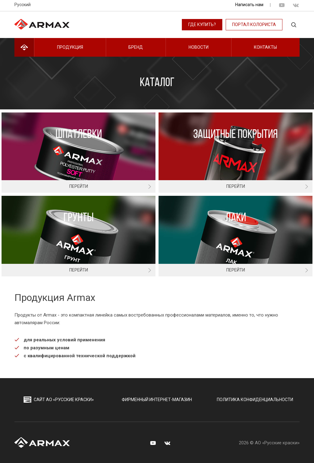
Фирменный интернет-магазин (157, 399)
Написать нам (249, 4)
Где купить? (202, 24)
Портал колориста (254, 24)
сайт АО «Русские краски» (59, 400)
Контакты (265, 47)
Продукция (70, 47)
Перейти (78, 186)
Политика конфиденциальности (255, 399)
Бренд (135, 47)
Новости (199, 47)
